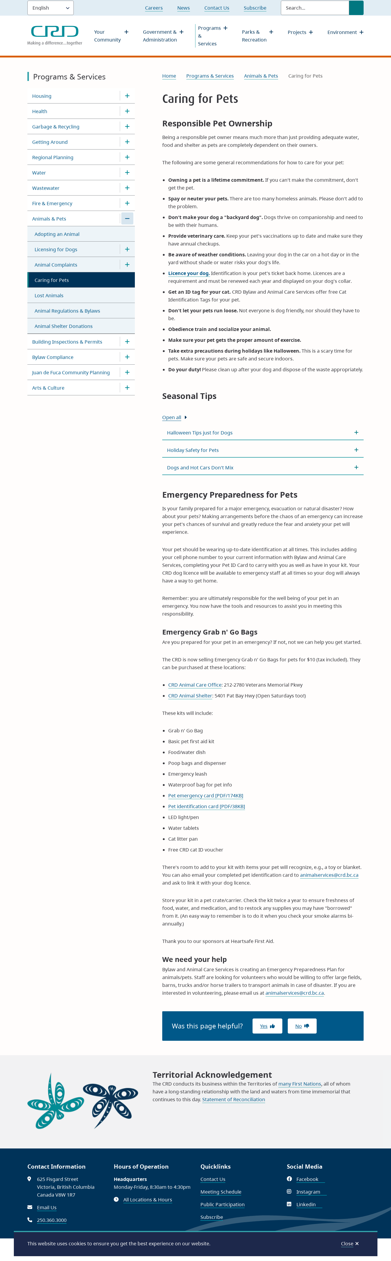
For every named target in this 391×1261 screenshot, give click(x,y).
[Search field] (315, 8)
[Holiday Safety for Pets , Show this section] (263, 450)
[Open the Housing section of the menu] (127, 96)
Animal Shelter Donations (64, 326)
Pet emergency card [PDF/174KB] (205, 795)
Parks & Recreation (254, 36)
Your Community (107, 36)
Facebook (310, 1179)
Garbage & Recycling (55, 126)
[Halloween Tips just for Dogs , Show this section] (263, 432)
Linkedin (309, 1204)
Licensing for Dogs (56, 249)
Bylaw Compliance (52, 357)
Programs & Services (209, 36)
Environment (342, 32)
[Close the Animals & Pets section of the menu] (127, 218)
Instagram (311, 1191)
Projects (297, 32)
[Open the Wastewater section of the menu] (127, 188)
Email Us (47, 1207)
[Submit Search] (356, 8)
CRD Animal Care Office (195, 684)
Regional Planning (52, 157)
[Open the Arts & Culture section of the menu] (127, 388)
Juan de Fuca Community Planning (71, 372)
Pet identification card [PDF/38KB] (206, 806)
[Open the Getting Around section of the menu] (127, 142)
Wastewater (46, 188)
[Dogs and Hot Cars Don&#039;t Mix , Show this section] (263, 467)
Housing (41, 96)
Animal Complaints (56, 264)
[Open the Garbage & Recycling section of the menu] (127, 126)
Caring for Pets (52, 280)
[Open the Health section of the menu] (127, 111)
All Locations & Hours (147, 1199)
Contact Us (216, 8)
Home (169, 76)
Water (39, 172)
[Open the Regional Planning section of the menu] (127, 157)
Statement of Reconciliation (233, 1099)
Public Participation (222, 1204)
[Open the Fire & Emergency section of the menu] (127, 203)
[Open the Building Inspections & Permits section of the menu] (127, 341)
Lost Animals (49, 295)
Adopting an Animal (57, 234)
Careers (154, 8)
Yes (264, 1026)
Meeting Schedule (220, 1191)
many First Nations (299, 1083)
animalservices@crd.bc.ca (329, 875)
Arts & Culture (48, 388)
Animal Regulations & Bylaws (67, 311)
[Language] (50, 8)
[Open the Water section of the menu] (127, 172)
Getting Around (50, 142)
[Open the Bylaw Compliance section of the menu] (127, 357)
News (183, 8)
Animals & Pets (49, 218)
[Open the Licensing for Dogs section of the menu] (127, 249)
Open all (171, 417)
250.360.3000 (52, 1220)
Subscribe (255, 8)
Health (39, 111)
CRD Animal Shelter (190, 695)
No (298, 1026)
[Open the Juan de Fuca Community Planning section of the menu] (127, 372)
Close (347, 1243)
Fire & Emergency (52, 203)
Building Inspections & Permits (67, 341)
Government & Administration (160, 36)
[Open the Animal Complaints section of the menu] (127, 264)
